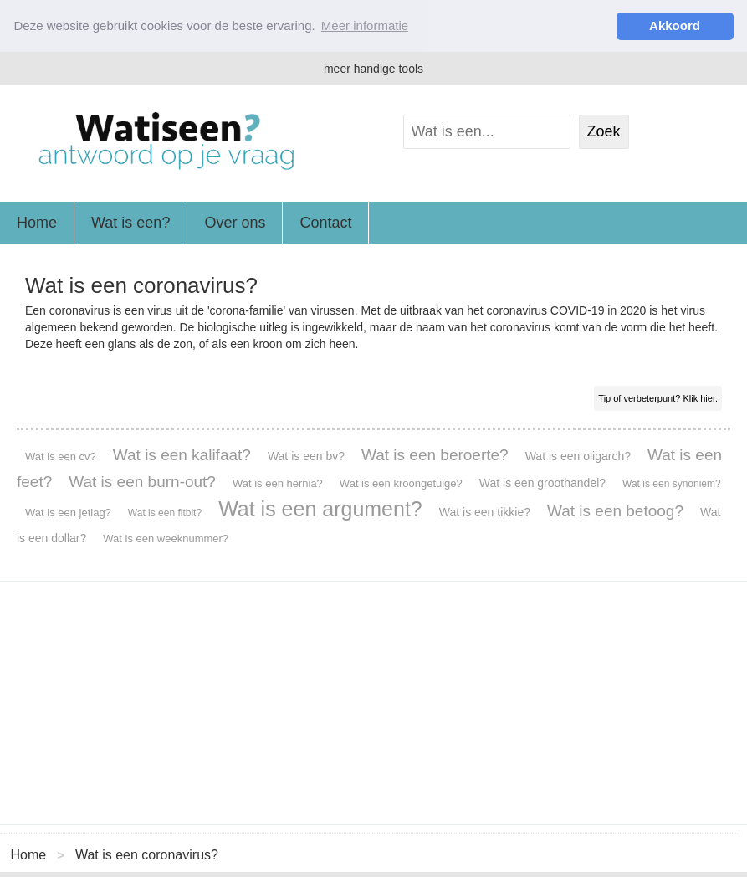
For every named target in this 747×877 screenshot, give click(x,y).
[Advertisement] (373, 703)
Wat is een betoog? (615, 511)
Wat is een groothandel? (542, 483)
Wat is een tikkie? (484, 512)
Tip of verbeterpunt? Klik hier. (658, 398)
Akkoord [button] (674, 25)
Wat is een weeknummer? (165, 538)
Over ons (234, 222)
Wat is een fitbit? (165, 513)
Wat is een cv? (60, 456)
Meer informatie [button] (364, 25)
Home (37, 222)
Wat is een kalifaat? (182, 455)
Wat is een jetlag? (68, 512)
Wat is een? (130, 222)
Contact (325, 222)
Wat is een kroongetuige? (401, 483)
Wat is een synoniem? (671, 484)
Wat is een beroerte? (435, 455)
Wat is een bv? (306, 456)
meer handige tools (373, 68)
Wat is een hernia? (278, 483)
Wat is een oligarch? (578, 456)
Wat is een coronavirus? (146, 854)
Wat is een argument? (320, 509)
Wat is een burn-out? (142, 481)
